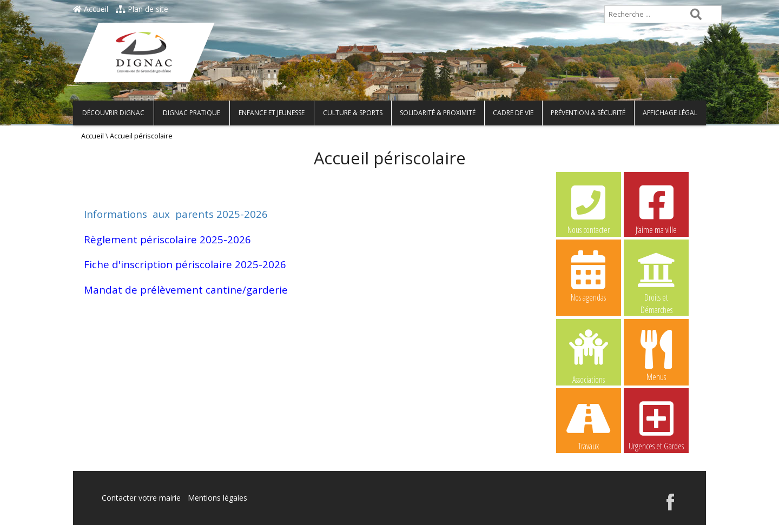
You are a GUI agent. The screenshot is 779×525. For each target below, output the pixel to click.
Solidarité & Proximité (438, 112)
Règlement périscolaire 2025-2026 (167, 239)
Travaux (588, 424)
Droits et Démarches (656, 276)
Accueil (90, 9)
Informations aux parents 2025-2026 (176, 214)
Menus (656, 355)
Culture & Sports (352, 112)
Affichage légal (670, 112)
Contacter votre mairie (141, 498)
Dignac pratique (191, 112)
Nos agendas (588, 275)
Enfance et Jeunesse (272, 112)
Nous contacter (588, 208)
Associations (588, 356)
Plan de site (142, 9)
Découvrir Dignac (113, 112)
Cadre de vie (513, 112)
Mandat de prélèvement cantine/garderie (186, 289)
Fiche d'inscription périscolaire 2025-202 (182, 264)
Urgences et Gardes (656, 424)
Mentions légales (217, 498)
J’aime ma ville (656, 208)
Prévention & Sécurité (588, 112)
